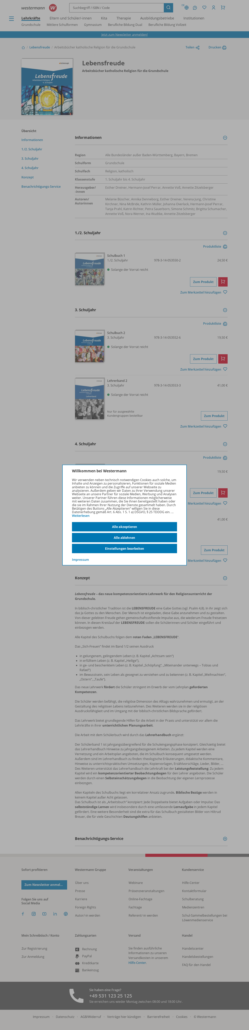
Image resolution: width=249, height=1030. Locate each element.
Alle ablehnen (124, 538)
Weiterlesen (80, 516)
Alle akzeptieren (124, 527)
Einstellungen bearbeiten (124, 548)
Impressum (80, 560)
